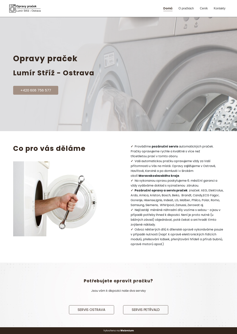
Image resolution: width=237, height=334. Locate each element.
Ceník (204, 8)
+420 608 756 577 (35, 90)
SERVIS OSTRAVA (91, 309)
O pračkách (186, 8)
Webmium (127, 330)
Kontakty (219, 8)
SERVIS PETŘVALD (146, 309)
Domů (168, 8)
